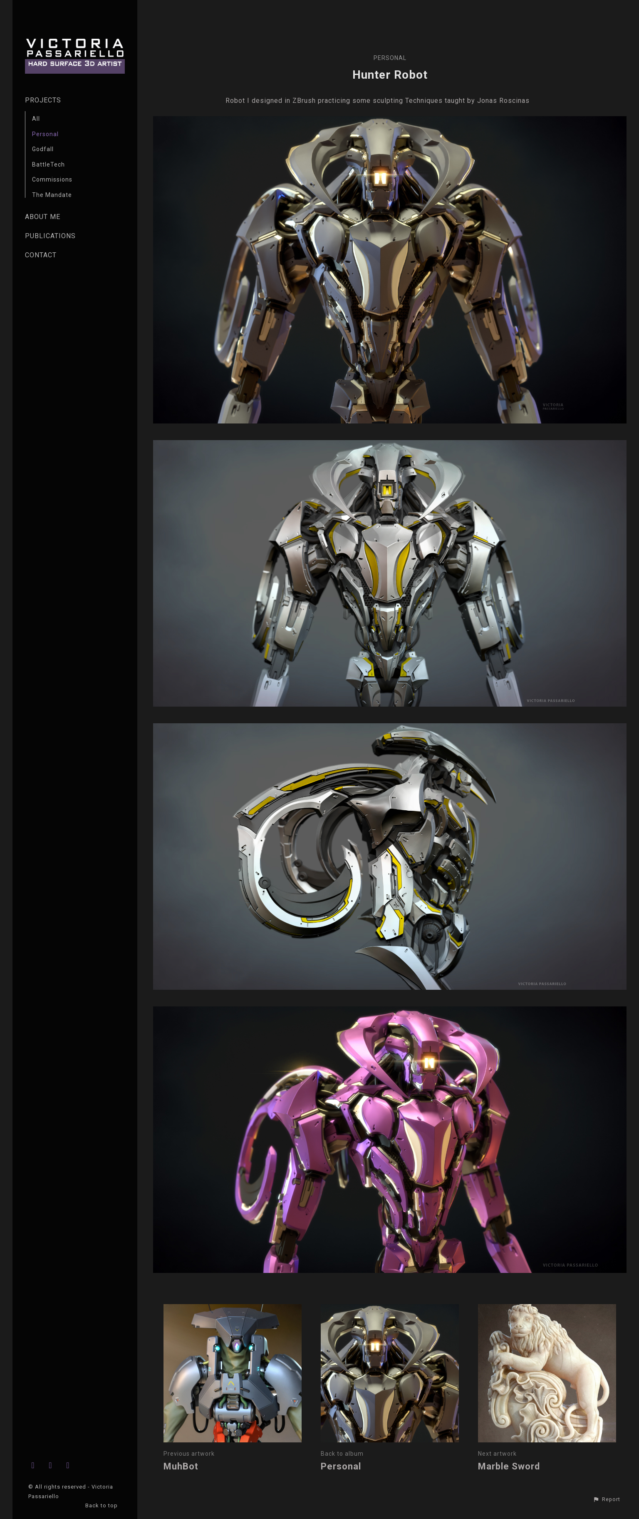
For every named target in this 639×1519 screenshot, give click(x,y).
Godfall (43, 149)
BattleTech (48, 164)
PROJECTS (43, 100)
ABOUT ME (42, 217)
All (36, 118)
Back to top (102, 1505)
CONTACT (41, 255)
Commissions (52, 179)
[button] (606, 1499)
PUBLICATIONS (50, 236)
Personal (45, 134)
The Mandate (52, 195)
